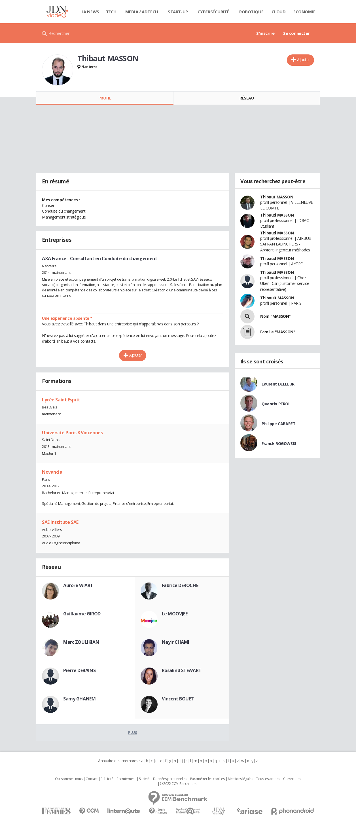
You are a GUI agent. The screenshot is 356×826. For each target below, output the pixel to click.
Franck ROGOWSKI (279, 443)
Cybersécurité (213, 11)
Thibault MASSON (277, 297)
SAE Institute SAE (60, 522)
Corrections (292, 779)
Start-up (178, 11)
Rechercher (59, 33)
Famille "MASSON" (277, 331)
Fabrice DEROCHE (180, 585)
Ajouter (303, 59)
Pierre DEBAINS (79, 670)
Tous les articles (268, 779)
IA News (90, 11)
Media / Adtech (141, 11)
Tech (111, 11)
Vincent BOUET (178, 699)
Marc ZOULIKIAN (81, 642)
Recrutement (125, 779)
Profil (104, 98)
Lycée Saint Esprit (61, 400)
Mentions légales (240, 779)
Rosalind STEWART (182, 670)
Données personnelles (170, 779)
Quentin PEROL (276, 403)
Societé (144, 779)
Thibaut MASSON (276, 197)
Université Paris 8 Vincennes (72, 432)
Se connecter (296, 33)
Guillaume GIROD (82, 614)
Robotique (251, 11)
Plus (132, 732)
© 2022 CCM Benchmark (178, 784)
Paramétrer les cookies (207, 779)
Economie (304, 11)
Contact (91, 779)
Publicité (107, 779)
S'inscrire (265, 33)
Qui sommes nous (68, 779)
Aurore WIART (78, 585)
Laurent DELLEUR (278, 384)
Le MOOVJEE (175, 614)
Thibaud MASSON (277, 215)
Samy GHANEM (79, 699)
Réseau (247, 98)
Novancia (52, 472)
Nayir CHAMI (175, 642)
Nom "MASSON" (275, 316)
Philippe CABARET (278, 423)
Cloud (279, 11)
